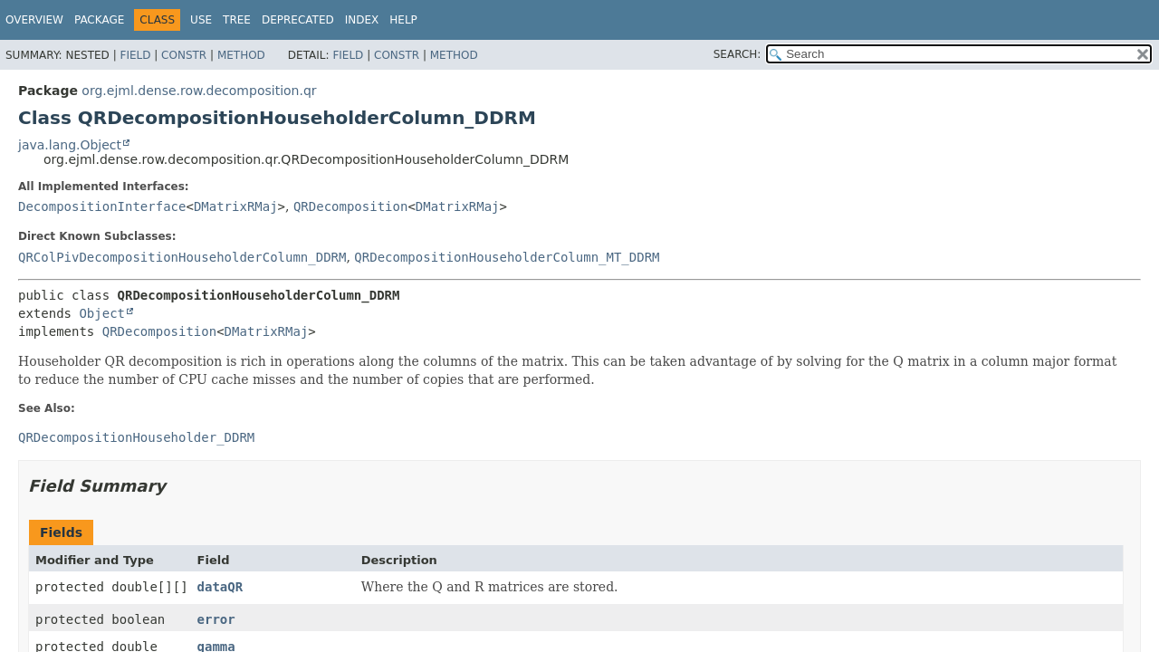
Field (135, 55)
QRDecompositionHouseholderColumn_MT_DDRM (506, 257)
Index (362, 20)
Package (99, 20)
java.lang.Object (69, 145)
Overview (34, 20)
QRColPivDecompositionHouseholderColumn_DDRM (182, 257)
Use (201, 20)
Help (403, 20)
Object (102, 313)
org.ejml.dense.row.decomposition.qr (198, 90)
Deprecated (298, 20)
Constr (183, 55)
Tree (237, 20)
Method (241, 55)
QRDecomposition (350, 206)
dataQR (220, 587)
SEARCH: (737, 54)
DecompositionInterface (102, 206)
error (216, 619)
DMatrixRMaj (236, 206)
